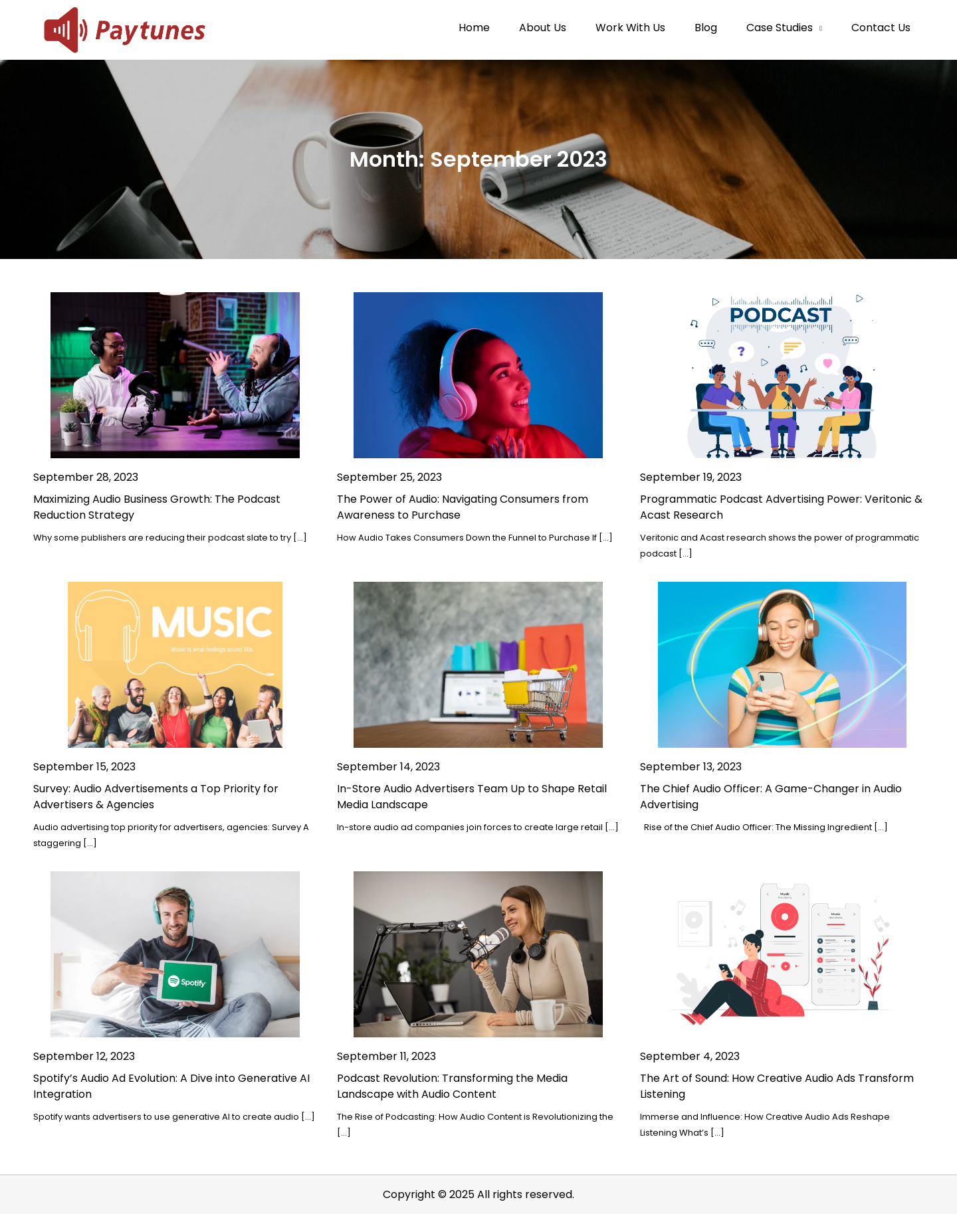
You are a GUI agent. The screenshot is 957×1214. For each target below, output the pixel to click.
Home (474, 27)
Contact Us (880, 27)
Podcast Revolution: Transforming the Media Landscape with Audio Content (452, 1086)
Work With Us (630, 27)
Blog (705, 27)
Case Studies (779, 27)
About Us (542, 27)
